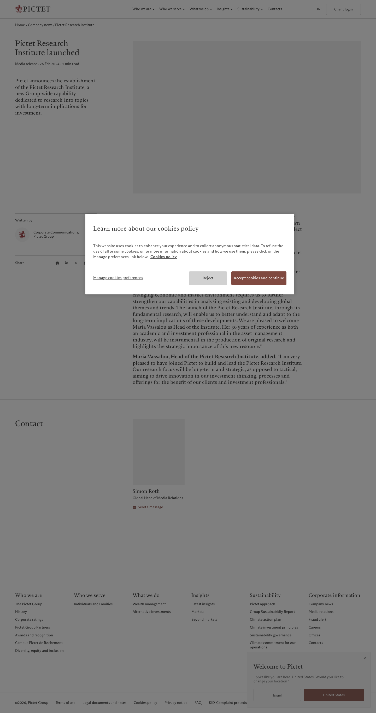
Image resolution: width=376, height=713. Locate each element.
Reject (208, 278)
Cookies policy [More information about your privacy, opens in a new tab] (163, 256)
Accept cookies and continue (259, 278)
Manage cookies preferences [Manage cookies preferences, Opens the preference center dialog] (118, 277)
